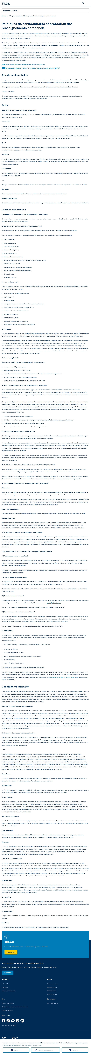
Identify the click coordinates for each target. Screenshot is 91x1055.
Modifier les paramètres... (45, 1050)
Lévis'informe (51, 991)
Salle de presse (52, 994)
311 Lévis (9, 941)
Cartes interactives (8, 1003)
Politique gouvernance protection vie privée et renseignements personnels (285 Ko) (32, 68)
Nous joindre (10, 952)
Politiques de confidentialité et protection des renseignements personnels (32, 16)
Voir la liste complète (9, 1025)
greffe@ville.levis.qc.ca (54, 603)
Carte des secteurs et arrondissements (15, 1007)
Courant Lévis (51, 1003)
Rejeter (16, 1050)
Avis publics (5, 984)
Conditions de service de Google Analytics (63, 677)
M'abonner (7, 973)
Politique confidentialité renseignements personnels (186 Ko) (25, 65)
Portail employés (7, 1010)
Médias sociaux (52, 987)
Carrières (5, 987)
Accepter (75, 1050)
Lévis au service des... (9, 991)
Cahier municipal (52, 984)
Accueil (4, 16)
